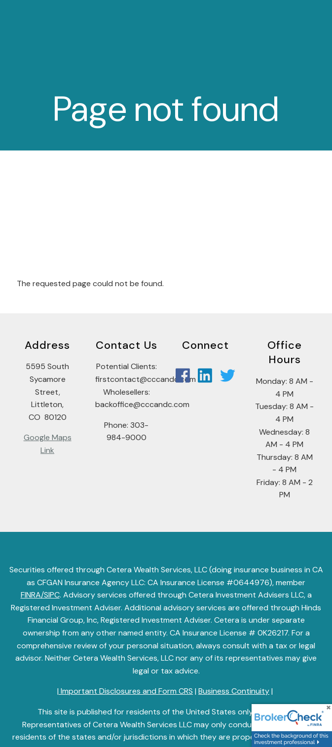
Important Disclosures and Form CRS (126, 691)
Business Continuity (233, 691)
